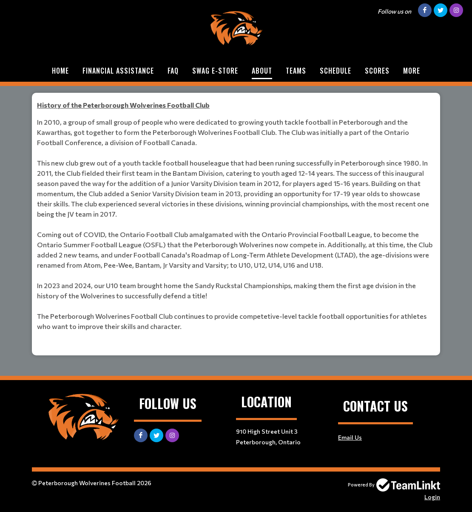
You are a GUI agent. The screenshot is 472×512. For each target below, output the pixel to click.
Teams (296, 71)
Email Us (350, 437)
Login (432, 497)
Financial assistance (118, 71)
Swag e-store (215, 71)
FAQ (173, 71)
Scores (377, 71)
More (411, 71)
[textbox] (236, 105)
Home (60, 71)
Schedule (335, 71)
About (262, 71)
